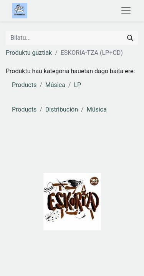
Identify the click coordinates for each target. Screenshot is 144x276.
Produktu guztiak (29, 52)
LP (77, 85)
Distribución (61, 109)
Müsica (97, 109)
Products (24, 85)
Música (55, 85)
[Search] (130, 38)
